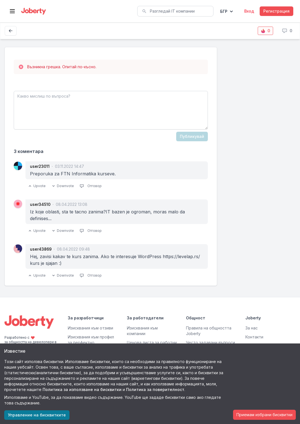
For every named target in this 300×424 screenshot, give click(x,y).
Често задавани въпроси (210, 342)
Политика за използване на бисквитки (82, 389)
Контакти (254, 337)
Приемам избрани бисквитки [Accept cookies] (264, 414)
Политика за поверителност (155, 389)
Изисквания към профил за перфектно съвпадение (91, 342)
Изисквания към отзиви (90, 328)
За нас (251, 328)
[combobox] (175, 11)
